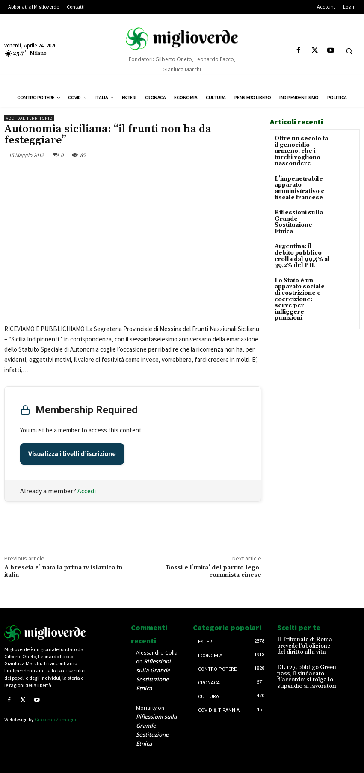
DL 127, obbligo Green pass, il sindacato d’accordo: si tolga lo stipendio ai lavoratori (304, 674)
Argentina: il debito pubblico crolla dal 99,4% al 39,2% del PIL (301, 243)
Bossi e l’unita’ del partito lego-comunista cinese (213, 571)
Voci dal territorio (29, 118)
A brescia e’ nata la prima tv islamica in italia (63, 571)
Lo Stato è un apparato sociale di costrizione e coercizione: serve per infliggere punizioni (301, 280)
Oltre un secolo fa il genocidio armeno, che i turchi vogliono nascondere (301, 150)
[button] (349, 51)
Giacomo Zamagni (55, 719)
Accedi (86, 490)
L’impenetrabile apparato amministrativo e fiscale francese (298, 184)
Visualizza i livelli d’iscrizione (72, 454)
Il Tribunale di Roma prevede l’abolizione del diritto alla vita (306, 645)
